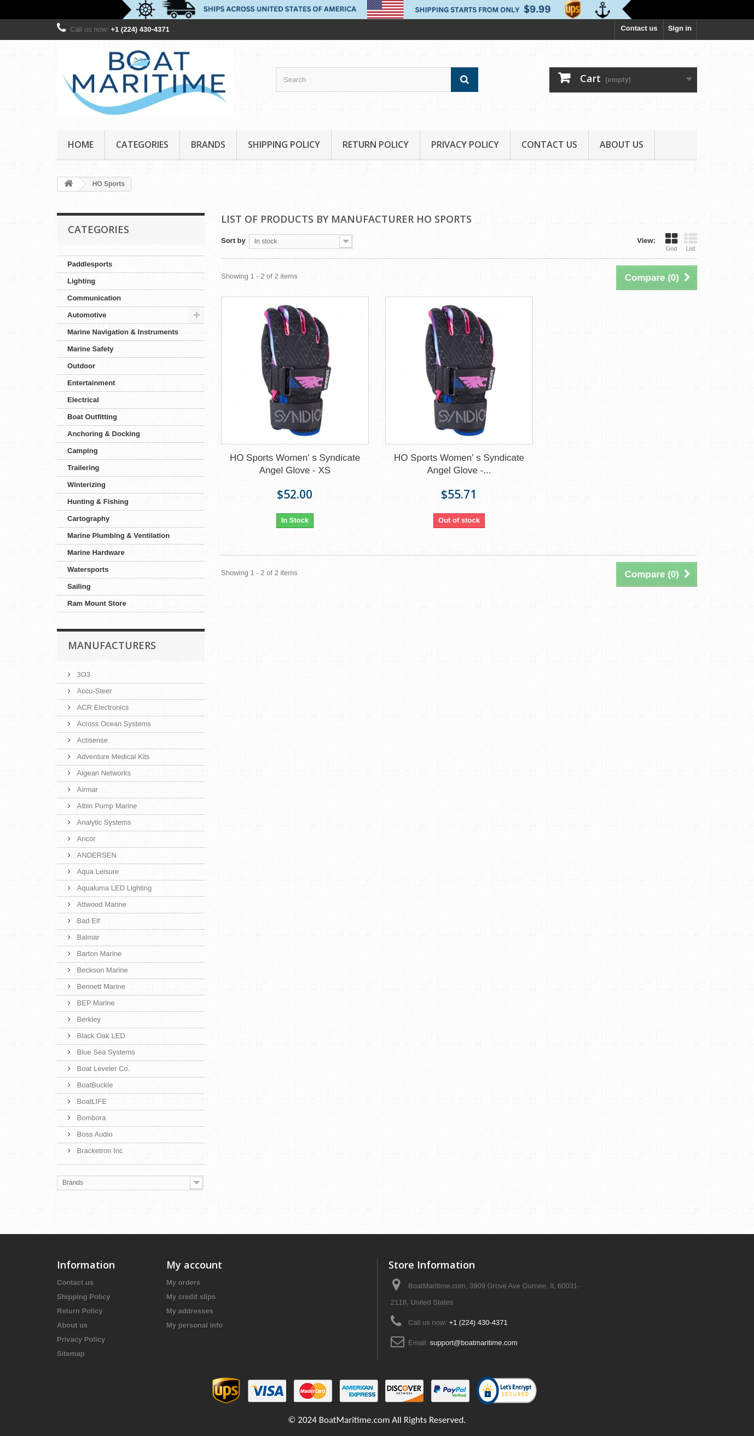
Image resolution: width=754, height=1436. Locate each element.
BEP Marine (95, 1003)
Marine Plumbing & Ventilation (118, 535)
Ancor (85, 839)
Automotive (87, 315)
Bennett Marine (100, 986)
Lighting (81, 281)
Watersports (87, 569)
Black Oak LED (100, 1036)
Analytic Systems (103, 822)
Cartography (88, 518)
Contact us (638, 28)
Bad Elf (87, 921)
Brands (208, 144)
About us (621, 144)
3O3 (82, 674)
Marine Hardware (96, 552)
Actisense (91, 740)
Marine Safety (90, 349)
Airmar (86, 789)
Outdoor (81, 366)
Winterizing (86, 484)
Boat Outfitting (92, 417)
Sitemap (71, 1354)
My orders (183, 1282)
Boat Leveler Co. (102, 1068)
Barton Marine (98, 953)
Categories (142, 144)
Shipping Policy (284, 144)
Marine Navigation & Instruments (122, 332)
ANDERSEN (96, 855)
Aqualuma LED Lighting (113, 888)
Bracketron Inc (99, 1151)
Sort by (233, 240)
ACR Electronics (102, 707)
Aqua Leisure (97, 871)
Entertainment (91, 383)
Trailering (83, 468)
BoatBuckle (94, 1085)
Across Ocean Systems (113, 724)
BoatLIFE (91, 1101)
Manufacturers (112, 645)
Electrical (83, 400)
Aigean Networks (103, 773)
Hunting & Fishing (98, 501)
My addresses (189, 1311)
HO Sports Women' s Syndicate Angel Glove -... (459, 464)
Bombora (90, 1118)
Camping (82, 451)
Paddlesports (89, 264)
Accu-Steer (93, 691)
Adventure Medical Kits (112, 756)
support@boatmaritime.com (474, 1343)
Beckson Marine (101, 970)
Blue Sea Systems (105, 1052)
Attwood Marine (100, 904)
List (690, 242)
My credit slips (191, 1297)
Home (81, 144)
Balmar (87, 937)
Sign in (680, 28)
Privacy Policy (465, 144)
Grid (671, 242)
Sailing (79, 586)
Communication (94, 298)
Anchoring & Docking (103, 434)
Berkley (88, 1019)
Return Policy (376, 144)
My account (194, 1264)
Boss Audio (94, 1134)
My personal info (194, 1325)
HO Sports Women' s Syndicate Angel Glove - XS (295, 464)
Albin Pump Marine (106, 806)
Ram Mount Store (96, 603)
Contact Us (549, 144)
